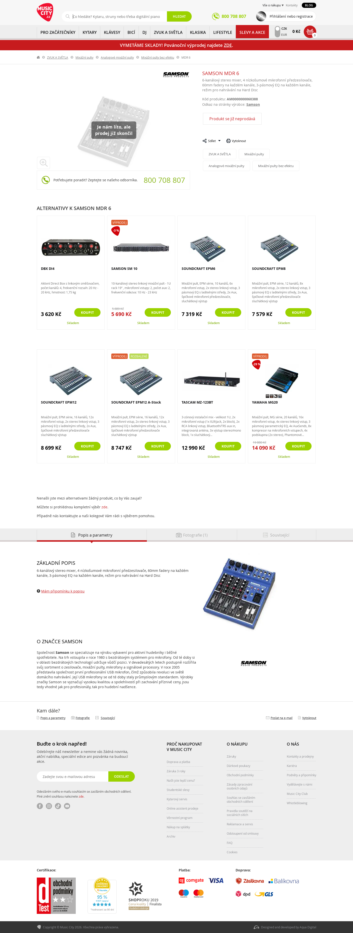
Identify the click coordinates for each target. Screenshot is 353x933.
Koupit (87, 312)
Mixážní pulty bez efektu (157, 57)
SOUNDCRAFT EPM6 (198, 268)
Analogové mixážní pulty (117, 57)
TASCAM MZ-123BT (197, 402)
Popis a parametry (52, 718)
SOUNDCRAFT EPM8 (269, 268)
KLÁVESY (112, 32)
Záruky (231, 756)
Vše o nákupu (272, 5)
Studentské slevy (178, 790)
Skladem (73, 323)
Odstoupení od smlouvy (243, 833)
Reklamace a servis (240, 824)
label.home (38, 57)
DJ (144, 32)
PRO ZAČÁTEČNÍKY (57, 32)
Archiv (171, 836)
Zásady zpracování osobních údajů (239, 786)
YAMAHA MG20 (265, 402)
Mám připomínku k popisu (63, 591)
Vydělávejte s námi (299, 784)
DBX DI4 (47, 268)
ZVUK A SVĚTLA (168, 32)
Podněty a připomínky (301, 775)
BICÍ (131, 32)
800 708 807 (164, 180)
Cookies (232, 852)
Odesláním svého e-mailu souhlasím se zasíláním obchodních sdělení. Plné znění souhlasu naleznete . (84, 793)
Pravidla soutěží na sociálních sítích (239, 813)
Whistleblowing (297, 803)
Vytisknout (239, 141)
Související (108, 718)
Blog (309, 5)
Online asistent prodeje (182, 808)
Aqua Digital (308, 927)
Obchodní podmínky (240, 775)
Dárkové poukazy (238, 766)
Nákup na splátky (178, 827)
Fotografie (83, 718)
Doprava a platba (178, 762)
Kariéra (292, 766)
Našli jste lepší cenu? (181, 780)
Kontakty (292, 5)
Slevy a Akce (252, 32)
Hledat (179, 16)
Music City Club (297, 794)
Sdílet (212, 141)
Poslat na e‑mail (281, 718)
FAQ (229, 843)
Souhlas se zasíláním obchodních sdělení (241, 799)
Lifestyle (222, 32)
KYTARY (90, 32)
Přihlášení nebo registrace (291, 16)
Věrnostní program (179, 818)
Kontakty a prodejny (300, 756)
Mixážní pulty (84, 57)
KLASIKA (198, 32)
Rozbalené (139, 356)
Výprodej (119, 222)
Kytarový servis (177, 799)
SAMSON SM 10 (124, 268)
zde (104, 507)
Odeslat (121, 776)
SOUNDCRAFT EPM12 (58, 402)
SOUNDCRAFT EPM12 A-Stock (136, 402)
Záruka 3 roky (176, 771)
